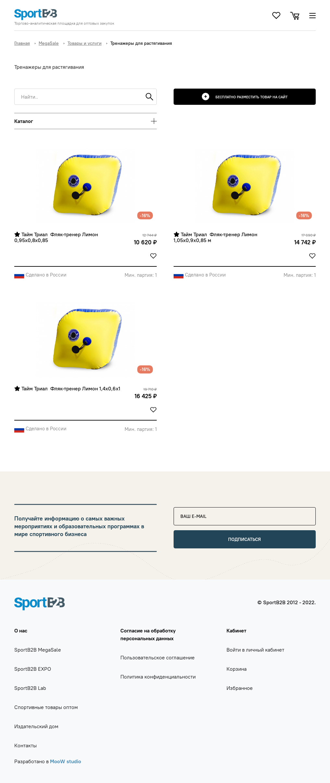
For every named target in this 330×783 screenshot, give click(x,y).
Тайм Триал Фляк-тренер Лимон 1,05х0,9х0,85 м (216, 237)
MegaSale (49, 43)
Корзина (236, 669)
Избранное (239, 688)
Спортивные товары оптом (46, 707)
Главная (22, 43)
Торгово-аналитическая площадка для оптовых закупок (64, 23)
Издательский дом (36, 726)
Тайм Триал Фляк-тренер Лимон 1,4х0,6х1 (67, 388)
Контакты (25, 745)
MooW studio (65, 761)
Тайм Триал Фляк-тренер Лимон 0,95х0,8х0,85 (56, 237)
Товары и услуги (84, 43)
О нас (20, 630)
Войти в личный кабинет (255, 649)
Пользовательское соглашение (157, 657)
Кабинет (236, 630)
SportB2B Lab (30, 688)
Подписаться (244, 539)
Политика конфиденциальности (158, 676)
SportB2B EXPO (32, 669)
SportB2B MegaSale (37, 649)
